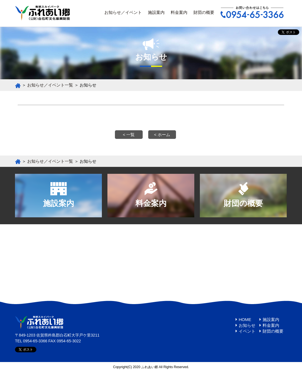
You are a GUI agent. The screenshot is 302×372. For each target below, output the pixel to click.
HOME (245, 319)
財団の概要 (203, 12)
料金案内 (179, 12)
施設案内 (156, 12)
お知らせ (247, 325)
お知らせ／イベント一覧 (50, 85)
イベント (247, 331)
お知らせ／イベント (123, 12)
